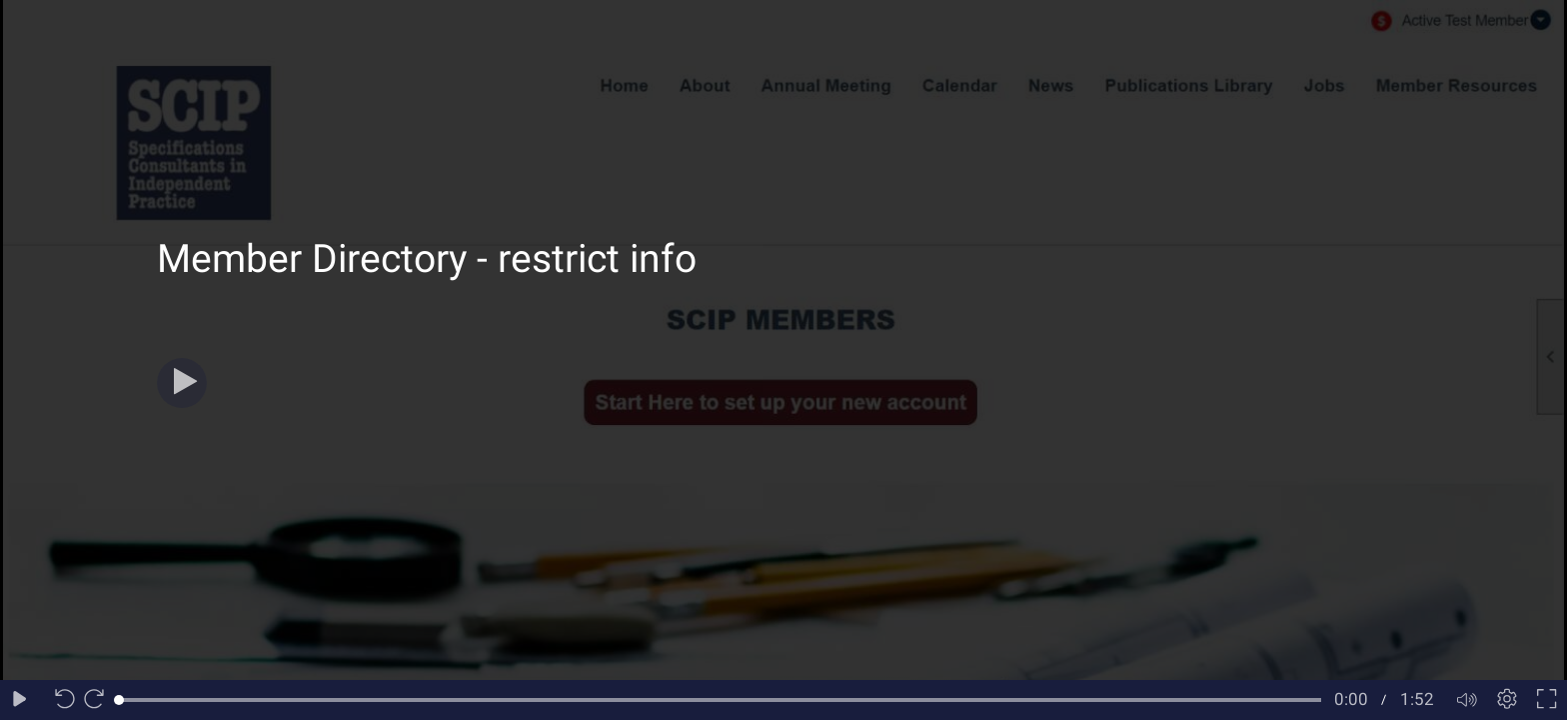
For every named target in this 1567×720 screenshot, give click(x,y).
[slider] (720, 700)
